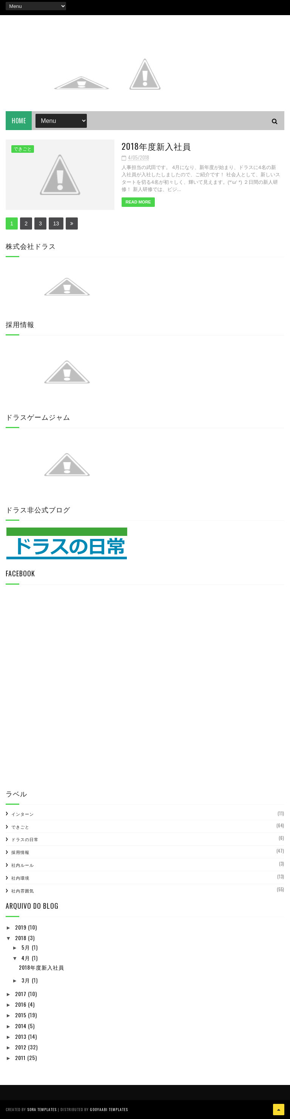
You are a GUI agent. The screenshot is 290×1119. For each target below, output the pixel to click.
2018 (21, 938)
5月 (27, 947)
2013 (21, 1036)
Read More (131, 202)
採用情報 (20, 852)
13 (56, 223)
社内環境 (20, 878)
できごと (23, 149)
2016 (21, 1004)
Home (19, 121)
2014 (21, 1026)
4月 (27, 958)
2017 (21, 994)
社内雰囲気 (22, 891)
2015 (21, 1015)
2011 (21, 1058)
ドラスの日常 (25, 840)
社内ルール (22, 865)
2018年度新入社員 (150, 146)
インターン (22, 814)
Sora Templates (42, 1109)
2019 (21, 927)
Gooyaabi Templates (109, 1109)
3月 (27, 980)
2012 (21, 1047)
